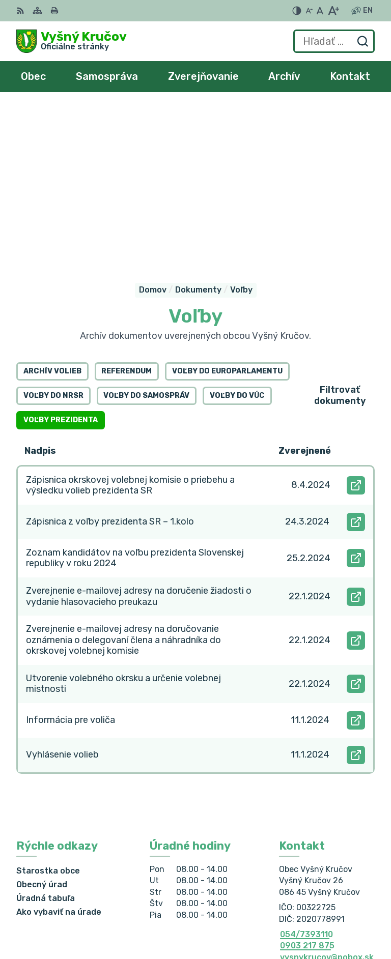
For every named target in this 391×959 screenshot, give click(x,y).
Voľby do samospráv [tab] (146, 228)
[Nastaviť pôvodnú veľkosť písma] (320, 10)
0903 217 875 (307, 778)
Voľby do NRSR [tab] (53, 228)
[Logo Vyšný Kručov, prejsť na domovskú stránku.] (71, 41)
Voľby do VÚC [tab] (237, 228)
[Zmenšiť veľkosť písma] (309, 10)
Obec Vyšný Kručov (335, 918)
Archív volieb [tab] (52, 203)
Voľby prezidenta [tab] (60, 252)
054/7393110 (306, 766)
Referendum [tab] (126, 203)
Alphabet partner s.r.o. (328, 905)
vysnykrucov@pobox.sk (327, 789)
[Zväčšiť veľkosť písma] (333, 10)
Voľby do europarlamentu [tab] (227, 203)
